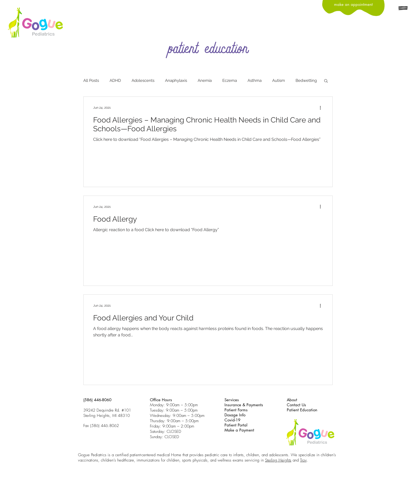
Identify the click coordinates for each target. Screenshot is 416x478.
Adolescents (143, 80)
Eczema (229, 80)
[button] (403, 8)
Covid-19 (232, 419)
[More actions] (322, 107)
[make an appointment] (353, 4)
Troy (303, 460)
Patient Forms (236, 409)
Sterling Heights (278, 460)
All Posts (91, 80)
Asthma (255, 80)
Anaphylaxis (176, 80)
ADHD (115, 80)
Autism (278, 80)
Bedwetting (306, 80)
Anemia (205, 80)
